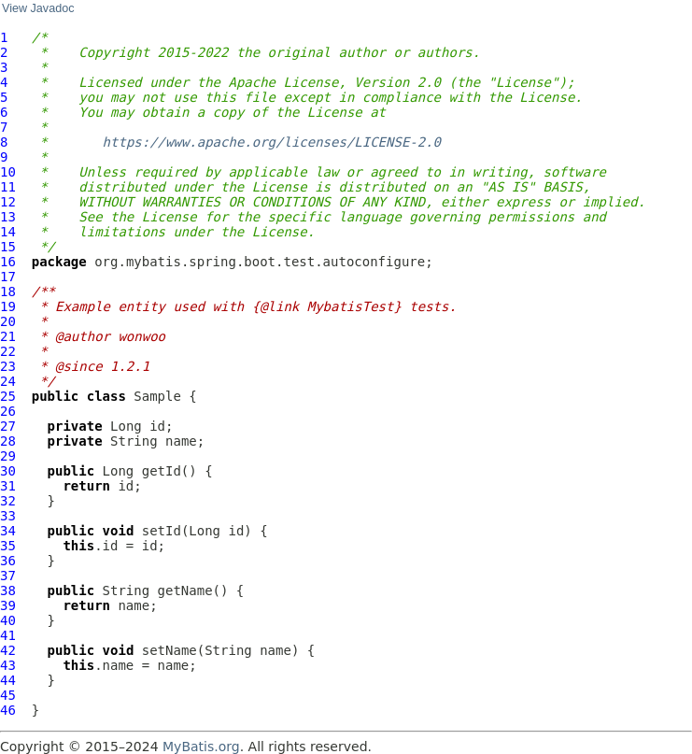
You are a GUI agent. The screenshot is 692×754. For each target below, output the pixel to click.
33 (8, 515)
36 (8, 560)
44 (8, 680)
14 (8, 231)
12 (8, 201)
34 (8, 530)
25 (8, 396)
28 (8, 441)
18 (8, 291)
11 (8, 186)
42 (8, 650)
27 (8, 426)
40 (8, 620)
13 (8, 216)
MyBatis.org (201, 746)
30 (8, 470)
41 (8, 635)
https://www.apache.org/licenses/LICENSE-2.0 (272, 142)
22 (8, 351)
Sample (157, 396)
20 (8, 321)
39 (8, 605)
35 (8, 545)
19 (8, 306)
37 (8, 575)
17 (8, 276)
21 (8, 336)
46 (8, 710)
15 (8, 246)
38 (8, 590)
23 (8, 366)
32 (8, 500)
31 (8, 485)
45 (8, 695)
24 (8, 381)
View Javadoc (38, 8)
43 (8, 665)
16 (8, 261)
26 (8, 411)
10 (8, 171)
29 (8, 455)
